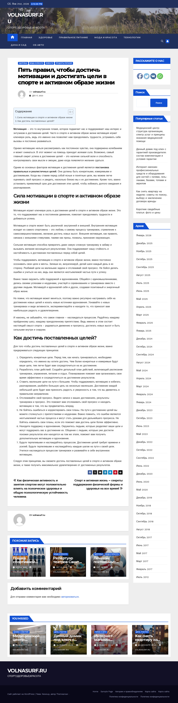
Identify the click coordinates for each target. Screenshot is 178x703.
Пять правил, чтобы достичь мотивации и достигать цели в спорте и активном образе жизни (66, 76)
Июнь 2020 (142, 481)
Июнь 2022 (142, 465)
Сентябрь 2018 (144, 521)
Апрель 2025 (143, 306)
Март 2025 (142, 314)
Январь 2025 (143, 330)
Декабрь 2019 (144, 497)
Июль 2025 (142, 283)
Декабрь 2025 (144, 243)
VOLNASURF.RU (27, 670)
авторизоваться (70, 596)
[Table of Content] (70, 111)
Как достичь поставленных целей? (36, 121)
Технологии (132, 37)
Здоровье (45, 37)
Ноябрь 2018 (143, 505)
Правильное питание (73, 37)
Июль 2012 (142, 577)
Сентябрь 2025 (145, 267)
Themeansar (62, 694)
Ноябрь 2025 (143, 251)
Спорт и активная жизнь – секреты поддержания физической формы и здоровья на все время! (98, 484)
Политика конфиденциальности (123, 697)
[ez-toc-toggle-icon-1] (69, 112)
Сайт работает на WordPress (21, 694)
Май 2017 (141, 553)
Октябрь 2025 (144, 259)
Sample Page (107, 691)
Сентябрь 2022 (145, 457)
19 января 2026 (24, 645)
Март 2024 (142, 386)
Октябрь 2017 (144, 537)
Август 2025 (143, 275)
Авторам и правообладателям (129, 691)
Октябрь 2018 (144, 513)
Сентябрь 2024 (145, 354)
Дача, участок (60, 632)
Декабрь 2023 (144, 410)
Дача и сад (18, 45)
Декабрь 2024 (144, 338)
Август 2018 (143, 529)
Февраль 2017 (144, 569)
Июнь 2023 (142, 426)
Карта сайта (150, 691)
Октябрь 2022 (144, 450)
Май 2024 (142, 370)
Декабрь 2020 (144, 473)
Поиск (140, 92)
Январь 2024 (143, 402)
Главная (26, 37)
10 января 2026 (65, 645)
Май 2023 (142, 434)
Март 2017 (142, 561)
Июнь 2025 (142, 291)
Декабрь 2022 (144, 442)
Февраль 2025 (144, 322)
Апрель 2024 (143, 378)
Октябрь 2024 (144, 346)
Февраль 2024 (144, 394)
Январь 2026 (143, 235)
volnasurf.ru (39, 91)
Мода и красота (105, 37)
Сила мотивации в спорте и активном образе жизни (45, 117)
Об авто (38, 45)
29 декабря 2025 (147, 645)
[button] (162, 41)
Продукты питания (64, 63)
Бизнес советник (21, 632)
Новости (49, 63)
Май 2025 (142, 299)
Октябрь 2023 (144, 418)
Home (95, 691)
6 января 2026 (105, 645)
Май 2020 (142, 489)
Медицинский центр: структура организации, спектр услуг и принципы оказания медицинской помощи (150, 135)
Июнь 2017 (142, 545)
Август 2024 (143, 362)
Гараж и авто (100, 632)
